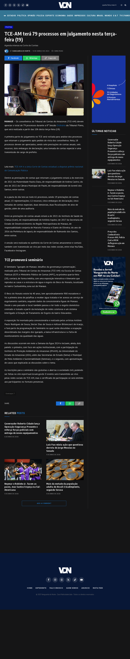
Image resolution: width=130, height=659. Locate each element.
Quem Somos (72, 604)
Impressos (79, 16)
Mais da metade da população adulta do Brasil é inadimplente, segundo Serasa (63, 502)
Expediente (41, 604)
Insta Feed (98, 604)
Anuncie (85, 604)
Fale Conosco (56, 604)
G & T (115, 16)
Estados (11, 16)
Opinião (31, 16)
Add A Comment (44, 519)
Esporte (49, 16)
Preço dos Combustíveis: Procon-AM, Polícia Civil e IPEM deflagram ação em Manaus (116, 254)
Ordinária (61, 141)
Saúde (70, 16)
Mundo (108, 16)
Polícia (40, 16)
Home (29, 604)
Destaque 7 (10, 410)
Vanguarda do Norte (21, 67)
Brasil (100, 16)
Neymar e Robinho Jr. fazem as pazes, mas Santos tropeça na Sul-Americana (22, 502)
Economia (60, 16)
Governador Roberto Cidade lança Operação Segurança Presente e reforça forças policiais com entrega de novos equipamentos (22, 444)
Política (21, 16)
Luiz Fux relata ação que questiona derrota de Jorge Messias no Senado (64, 463)
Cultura (91, 16)
